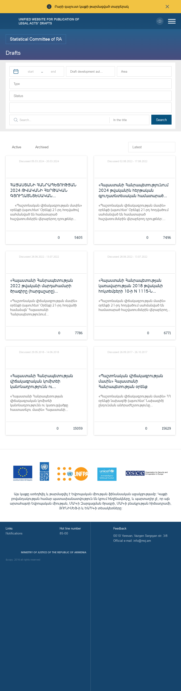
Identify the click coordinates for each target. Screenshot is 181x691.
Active (16, 147)
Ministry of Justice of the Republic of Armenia (53, 552)
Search (161, 120)
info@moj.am (142, 540)
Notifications (14, 533)
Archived (42, 147)
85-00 (64, 533)
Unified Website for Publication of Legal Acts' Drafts (49, 21)
